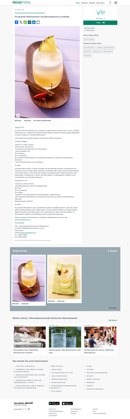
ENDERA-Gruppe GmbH (59, 378)
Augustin (17, 127)
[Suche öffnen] (110, 2)
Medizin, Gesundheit (93, 378)
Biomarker (90, 375)
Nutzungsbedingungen (56, 410)
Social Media (53, 414)
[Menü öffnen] (115, 2)
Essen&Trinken (89, 48)
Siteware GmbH (56, 368)
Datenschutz (53, 412)
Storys (78, 3)
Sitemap (73, 412)
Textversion (74, 410)
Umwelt (89, 365)
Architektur (90, 368)
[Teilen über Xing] (29, 22)
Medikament (91, 381)
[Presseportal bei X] (25, 408)
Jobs (94, 410)
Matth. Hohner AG (57, 365)
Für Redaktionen (76, 408)
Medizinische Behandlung (95, 388)
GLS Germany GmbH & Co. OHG (62, 371)
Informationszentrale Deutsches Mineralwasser (30, 13)
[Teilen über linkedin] (34, 22)
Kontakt (95, 408)
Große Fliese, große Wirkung (25, 365)
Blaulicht (85, 3)
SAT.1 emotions (56, 390)
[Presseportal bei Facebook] (23, 408)
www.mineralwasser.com (23, 219)
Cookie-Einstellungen (99, 412)
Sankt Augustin (89, 39)
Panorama (99, 56)
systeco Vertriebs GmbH (59, 375)
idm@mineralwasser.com (28, 232)
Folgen (100, 22)
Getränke (100, 52)
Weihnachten (88, 56)
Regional (92, 3)
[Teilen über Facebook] (16, 22)
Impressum (52, 408)
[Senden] (38, 22)
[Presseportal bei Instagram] (28, 408)
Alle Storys (100, 18)
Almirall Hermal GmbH (58, 381)
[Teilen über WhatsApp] (25, 22)
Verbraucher (110, 52)
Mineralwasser (89, 52)
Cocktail (100, 48)
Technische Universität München (97, 371)
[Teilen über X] (21, 22)
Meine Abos (101, 3)
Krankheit (90, 385)
